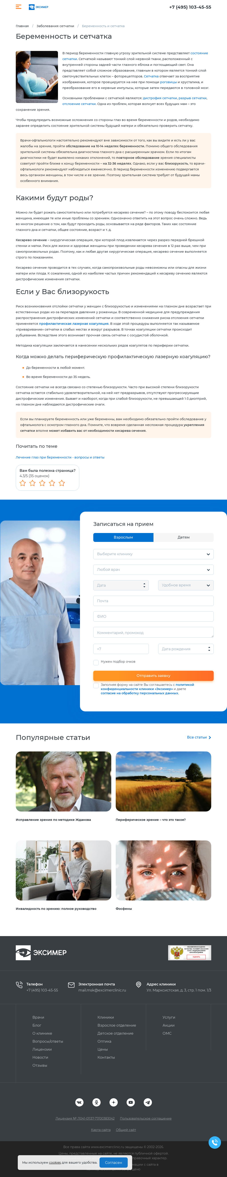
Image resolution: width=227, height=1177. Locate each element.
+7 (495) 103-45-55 (190, 7)
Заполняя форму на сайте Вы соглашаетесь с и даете (147, 689)
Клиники (106, 1017)
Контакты (106, 1057)
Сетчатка (151, 76)
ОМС (167, 1033)
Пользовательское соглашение (146, 1118)
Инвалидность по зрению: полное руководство (56, 909)
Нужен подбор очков (118, 662)
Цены (103, 1049)
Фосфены (124, 909)
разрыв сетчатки (193, 98)
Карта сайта (101, 1130)
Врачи (38, 1017)
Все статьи (197, 737)
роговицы (168, 82)
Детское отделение (115, 1033)
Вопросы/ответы (47, 1041)
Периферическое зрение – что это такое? (151, 820)
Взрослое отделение (117, 1025)
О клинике (42, 1033)
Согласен (113, 1163)
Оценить (196, 957)
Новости (40, 1057)
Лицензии (42, 1049)
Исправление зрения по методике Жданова (53, 820)
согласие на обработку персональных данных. (140, 693)
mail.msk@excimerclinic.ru (102, 990)
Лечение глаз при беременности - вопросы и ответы (60, 457)
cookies (55, 1163)
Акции (169, 1025)
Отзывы (39, 1065)
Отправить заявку (153, 676)
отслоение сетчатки (79, 104)
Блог (36, 1025)
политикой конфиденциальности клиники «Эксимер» (147, 687)
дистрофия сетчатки (160, 98)
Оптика (104, 1041)
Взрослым (123, 537)
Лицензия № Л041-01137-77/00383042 (85, 1118)
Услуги (169, 1017)
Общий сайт (126, 1130)
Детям (184, 537)
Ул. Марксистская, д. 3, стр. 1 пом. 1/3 (179, 990)
